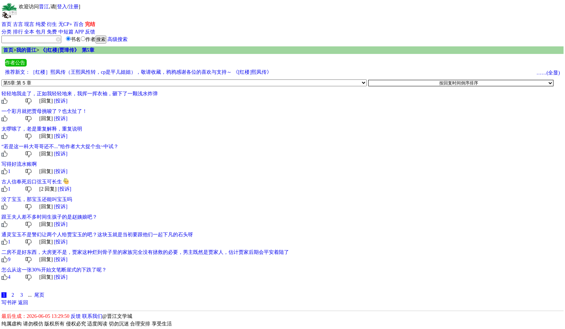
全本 (29, 32)
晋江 (44, 6)
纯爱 (41, 24)
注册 (73, 6)
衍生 (52, 24)
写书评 (9, 302)
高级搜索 (117, 39)
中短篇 (66, 32)
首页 (6, 24)
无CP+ (65, 24)
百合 (79, 24)
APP (79, 32)
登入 (62, 6)
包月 (41, 32)
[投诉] (60, 101)
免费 (52, 32)
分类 (6, 32)
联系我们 (92, 316)
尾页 (39, 295)
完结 (90, 24)
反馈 (90, 32)
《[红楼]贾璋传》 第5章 (67, 50)
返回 (23, 302)
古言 (18, 24)
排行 (18, 32)
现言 (29, 24)
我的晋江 (26, 50)
